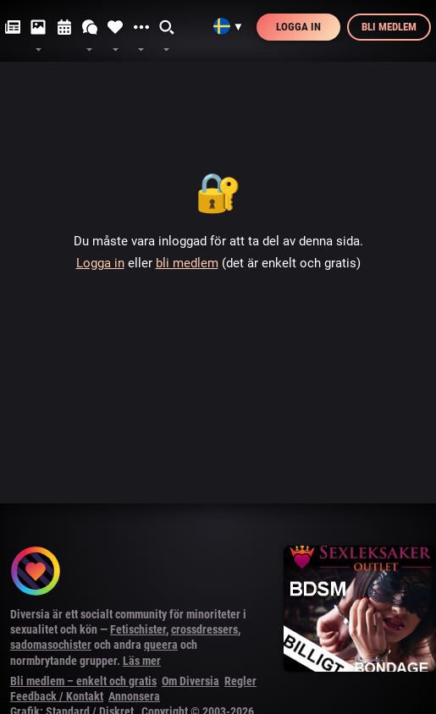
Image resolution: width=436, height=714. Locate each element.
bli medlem (187, 263)
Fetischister (138, 629)
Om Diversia (190, 681)
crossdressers (204, 629)
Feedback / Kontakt (56, 696)
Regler (240, 681)
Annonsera (134, 696)
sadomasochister (50, 644)
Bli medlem (389, 26)
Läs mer (142, 660)
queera (161, 644)
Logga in (298, 26)
